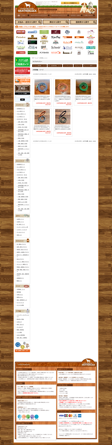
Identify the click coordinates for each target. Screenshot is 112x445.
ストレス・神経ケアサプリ (23, 261)
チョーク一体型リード (90, 65)
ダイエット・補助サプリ (22, 264)
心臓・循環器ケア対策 (23, 140)
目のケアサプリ (20, 259)
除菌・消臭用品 (20, 329)
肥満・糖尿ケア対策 (22, 143)
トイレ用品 (19, 332)
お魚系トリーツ (20, 221)
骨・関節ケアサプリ (21, 244)
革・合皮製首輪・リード (54, 65)
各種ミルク (19, 235)
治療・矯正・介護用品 (22, 337)
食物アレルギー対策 (22, 146)
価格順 (90, 74)
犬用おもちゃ (20, 294)
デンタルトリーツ (21, 232)
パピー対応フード (21, 111)
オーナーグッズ (20, 302)
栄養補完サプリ (20, 278)
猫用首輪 (19, 292)
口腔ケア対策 (21, 124)
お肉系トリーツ (20, 219)
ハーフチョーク (68, 65)
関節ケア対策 (21, 138)
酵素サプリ (19, 280)
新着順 (94, 74)
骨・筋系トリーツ (21, 224)
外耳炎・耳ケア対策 (22, 127)
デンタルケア (20, 327)
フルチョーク (78, 65)
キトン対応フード (21, 167)
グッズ (36, 57)
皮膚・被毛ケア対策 (22, 121)
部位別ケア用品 (20, 319)
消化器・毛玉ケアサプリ (22, 249)
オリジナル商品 (20, 305)
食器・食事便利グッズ (22, 300)
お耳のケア (19, 321)
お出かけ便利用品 (21, 335)
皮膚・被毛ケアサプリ (22, 247)
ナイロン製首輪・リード (39, 65)
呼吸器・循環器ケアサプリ (23, 267)
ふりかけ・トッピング (22, 229)
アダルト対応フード (21, 113)
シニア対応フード (21, 116)
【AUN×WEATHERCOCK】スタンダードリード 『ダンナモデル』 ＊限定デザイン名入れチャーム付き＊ (42, 127)
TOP (33, 57)
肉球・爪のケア (20, 324)
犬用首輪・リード (21, 289)
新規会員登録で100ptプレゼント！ (22, 75)
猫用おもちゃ (20, 297)
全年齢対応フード (21, 108)
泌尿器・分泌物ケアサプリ (23, 252)
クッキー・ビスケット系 (22, 227)
